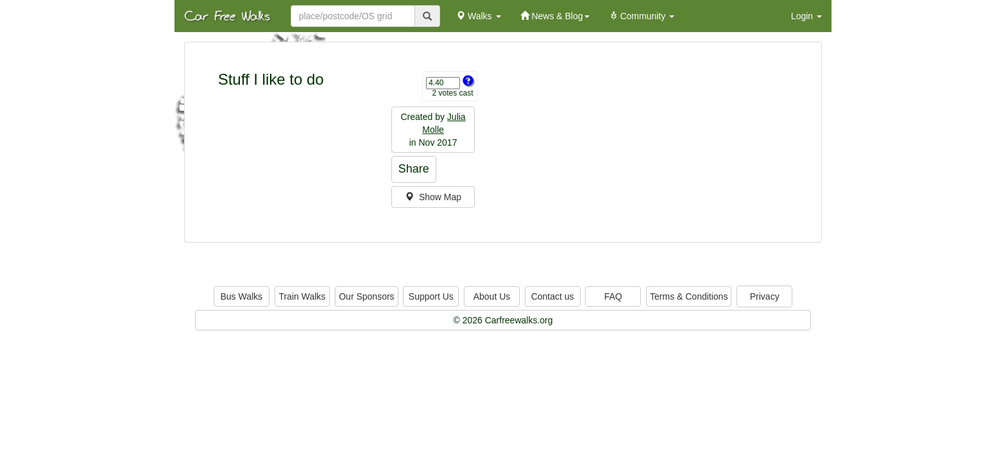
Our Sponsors (366, 296)
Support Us (431, 296)
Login (806, 16)
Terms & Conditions (689, 296)
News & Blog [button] (555, 16)
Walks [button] (478, 16)
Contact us (552, 296)
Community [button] (642, 16)
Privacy (765, 296)
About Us (492, 296)
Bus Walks (241, 296)
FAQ (613, 296)
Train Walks (302, 296)
